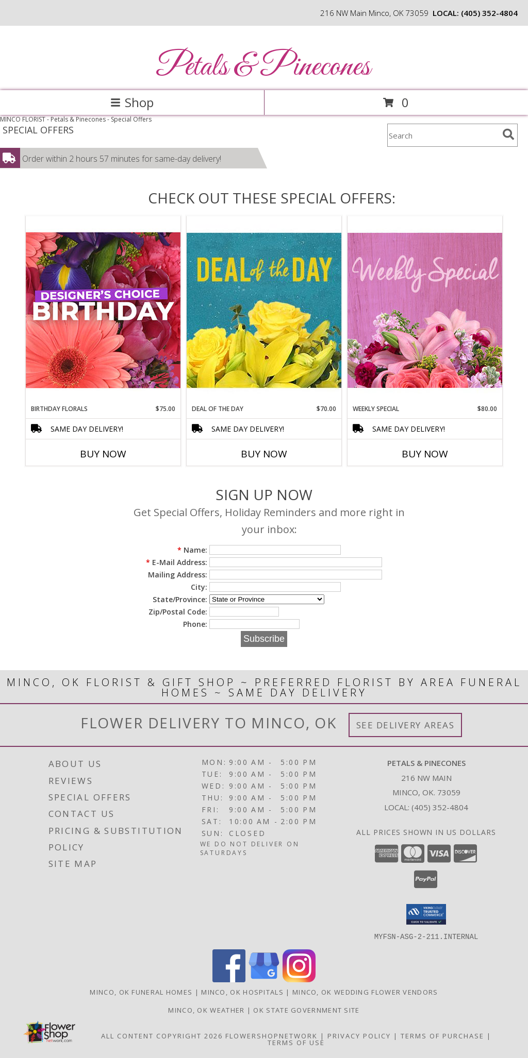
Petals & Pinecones (263, 67)
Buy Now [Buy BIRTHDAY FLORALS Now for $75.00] (103, 453)
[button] (426, 914)
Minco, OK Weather (206, 1009)
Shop (132, 102)
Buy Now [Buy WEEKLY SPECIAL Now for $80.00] (425, 453)
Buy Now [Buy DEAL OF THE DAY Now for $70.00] (264, 453)
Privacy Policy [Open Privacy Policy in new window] (359, 1035)
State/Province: (180, 599)
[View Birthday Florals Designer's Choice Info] (103, 309)
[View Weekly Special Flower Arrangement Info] (425, 309)
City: (199, 587)
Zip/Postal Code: (177, 612)
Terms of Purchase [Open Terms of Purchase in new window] (442, 1035)
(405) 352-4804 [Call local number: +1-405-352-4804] (489, 13)
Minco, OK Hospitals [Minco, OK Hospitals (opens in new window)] (242, 991)
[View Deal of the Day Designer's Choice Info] (264, 309)
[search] (508, 134)
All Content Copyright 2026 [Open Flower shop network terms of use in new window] (162, 1035)
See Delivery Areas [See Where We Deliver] (405, 725)
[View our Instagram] (299, 979)
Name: (192, 550)
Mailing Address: (177, 574)
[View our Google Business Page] (264, 979)
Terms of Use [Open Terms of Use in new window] (296, 1042)
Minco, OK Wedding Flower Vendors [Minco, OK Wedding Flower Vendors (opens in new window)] (365, 991)
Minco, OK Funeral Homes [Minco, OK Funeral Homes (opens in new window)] (141, 991)
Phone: (195, 624)
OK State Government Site (306, 1009)
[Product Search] (443, 135)
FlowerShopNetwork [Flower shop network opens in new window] (271, 1035)
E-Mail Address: (176, 562)
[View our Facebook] (228, 979)
